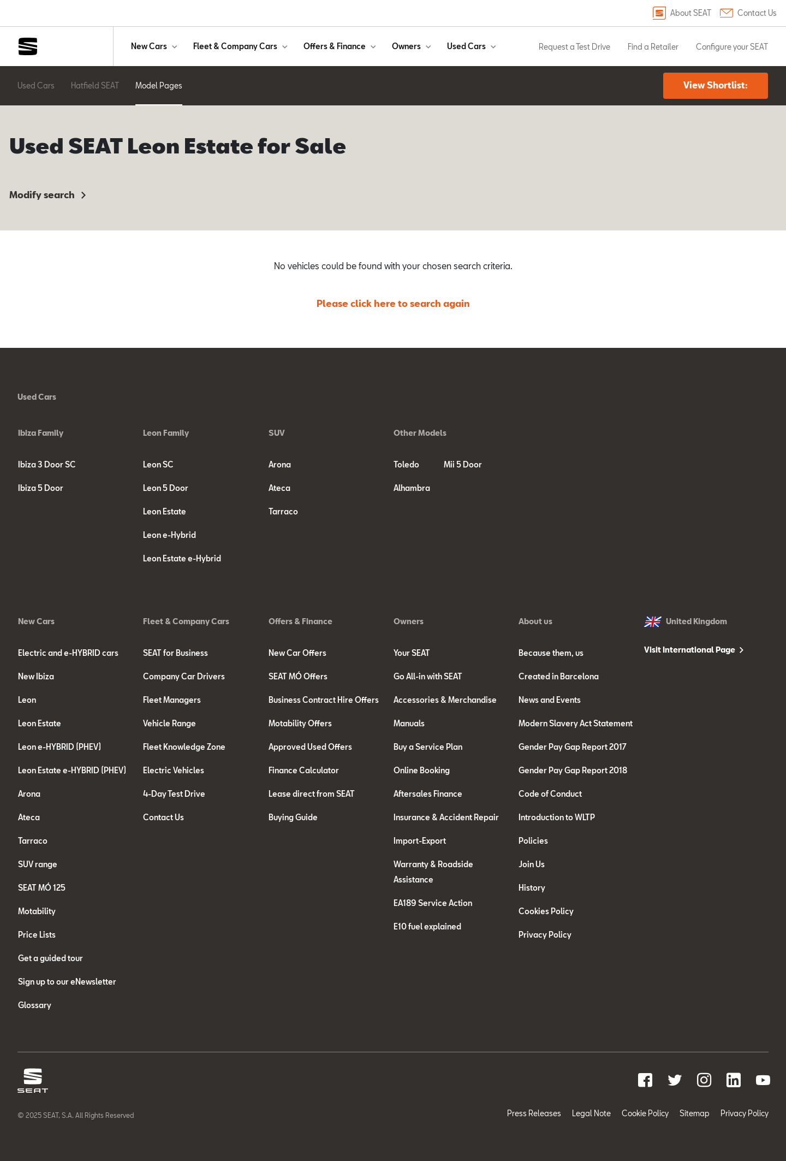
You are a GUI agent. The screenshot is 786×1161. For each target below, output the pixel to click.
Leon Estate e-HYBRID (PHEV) (72, 770)
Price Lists (37, 934)
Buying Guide (293, 817)
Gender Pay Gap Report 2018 (573, 770)
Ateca (279, 488)
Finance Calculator (304, 770)
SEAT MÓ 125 (42, 887)
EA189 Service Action (433, 903)
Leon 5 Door (165, 488)
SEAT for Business (175, 652)
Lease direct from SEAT (312, 793)
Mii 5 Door (463, 464)
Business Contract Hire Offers (324, 699)
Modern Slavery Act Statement (576, 723)
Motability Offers (300, 723)
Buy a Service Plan (428, 746)
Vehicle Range (169, 723)
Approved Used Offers (310, 746)
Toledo (406, 464)
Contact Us (748, 13)
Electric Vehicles (173, 770)
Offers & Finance (334, 46)
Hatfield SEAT (95, 85)
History (532, 887)
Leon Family (166, 432)
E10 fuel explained (427, 926)
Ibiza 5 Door (40, 488)
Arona (280, 464)
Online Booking (422, 770)
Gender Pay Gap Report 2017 (573, 746)
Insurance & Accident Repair (446, 817)
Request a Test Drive (574, 46)
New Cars (149, 46)
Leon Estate (164, 511)
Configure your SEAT (732, 46)
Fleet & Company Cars (235, 46)
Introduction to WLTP (557, 817)
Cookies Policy (546, 911)
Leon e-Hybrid (169, 535)
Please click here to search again (393, 303)
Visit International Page (689, 649)
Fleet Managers (172, 699)
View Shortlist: (715, 85)
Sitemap (695, 1113)
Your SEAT (412, 652)
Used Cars (466, 46)
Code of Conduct (550, 793)
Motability (37, 911)
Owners (406, 46)
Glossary (34, 1005)
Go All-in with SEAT (428, 676)
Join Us (532, 864)
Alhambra (412, 488)
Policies (533, 840)
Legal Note (591, 1113)
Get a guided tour (50, 958)
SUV (277, 432)
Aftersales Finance (428, 793)
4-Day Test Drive (174, 793)
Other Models (420, 432)
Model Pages (158, 85)
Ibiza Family (40, 432)
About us (535, 621)
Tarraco (283, 511)
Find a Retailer (653, 46)
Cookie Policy (645, 1113)
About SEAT (682, 13)
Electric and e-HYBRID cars (68, 652)
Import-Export (420, 840)
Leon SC (158, 464)
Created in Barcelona (559, 676)
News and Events (550, 699)
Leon (27, 699)
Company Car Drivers (184, 676)
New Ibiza (36, 676)
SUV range (37, 864)
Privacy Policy (545, 934)
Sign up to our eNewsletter (67, 981)
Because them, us (551, 652)
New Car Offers (297, 652)
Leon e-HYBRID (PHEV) (59, 746)
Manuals (409, 723)
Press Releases (534, 1113)
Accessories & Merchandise (445, 699)
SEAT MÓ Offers (298, 676)
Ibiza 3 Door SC (47, 464)
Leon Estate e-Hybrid (182, 558)
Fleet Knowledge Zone (184, 746)
